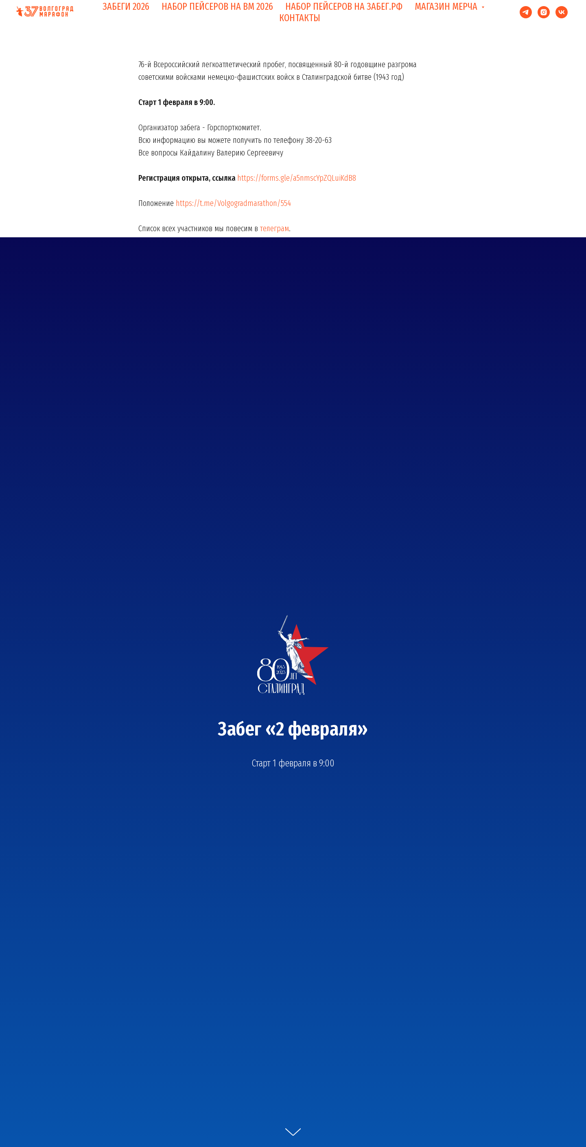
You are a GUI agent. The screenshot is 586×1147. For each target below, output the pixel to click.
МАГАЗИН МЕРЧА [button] (447, 6)
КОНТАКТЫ (299, 18)
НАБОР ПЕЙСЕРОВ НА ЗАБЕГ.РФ (343, 6)
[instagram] (544, 12)
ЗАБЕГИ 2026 (126, 6)
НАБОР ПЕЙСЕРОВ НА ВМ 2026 (217, 6)
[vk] (561, 12)
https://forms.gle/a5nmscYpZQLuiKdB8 (296, 178)
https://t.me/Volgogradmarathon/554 (233, 203)
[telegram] (526, 12)
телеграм (274, 228)
